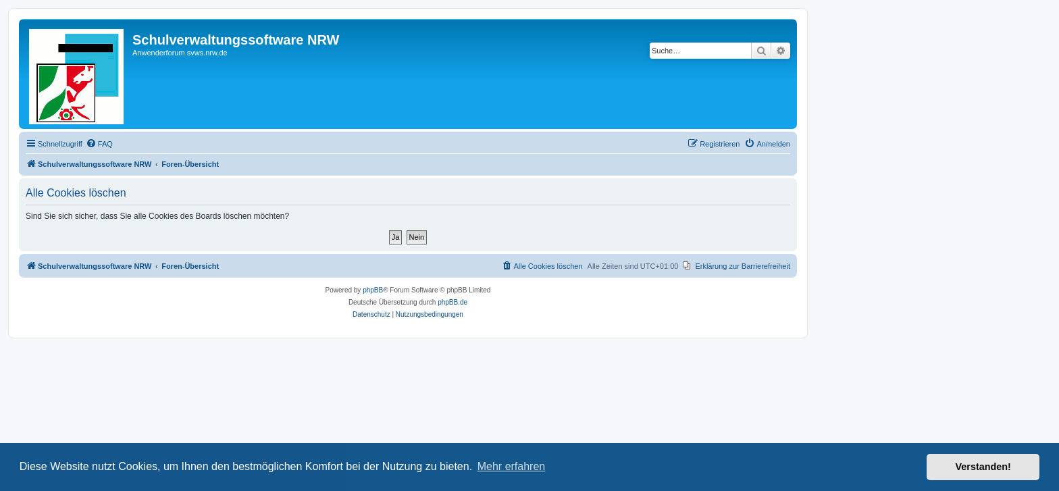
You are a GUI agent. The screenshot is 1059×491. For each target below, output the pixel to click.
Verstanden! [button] (983, 466)
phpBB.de (452, 302)
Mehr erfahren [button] (511, 466)
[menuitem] (99, 144)
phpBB (373, 290)
